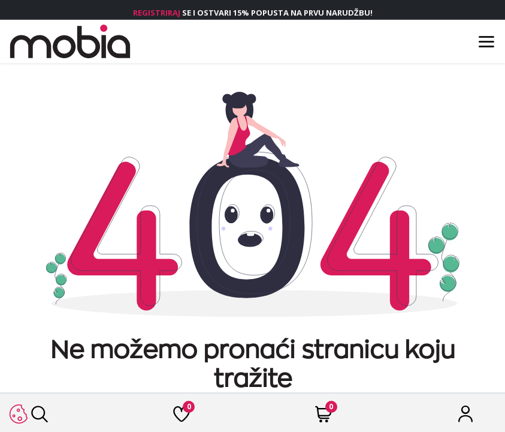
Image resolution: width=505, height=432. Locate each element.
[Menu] (486, 42)
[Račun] (465, 417)
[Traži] (39, 417)
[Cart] (323, 417)
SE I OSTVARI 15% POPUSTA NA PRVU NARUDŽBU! (253, 12)
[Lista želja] (181, 417)
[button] (18, 413)
